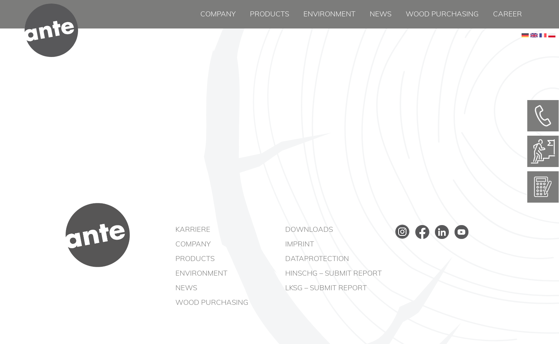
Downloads (309, 229)
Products (269, 14)
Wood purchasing (442, 14)
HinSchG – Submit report (333, 273)
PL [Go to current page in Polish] (552, 46)
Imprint (299, 244)
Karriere (192, 229)
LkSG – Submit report (326, 288)
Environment (329, 14)
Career (507, 14)
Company (218, 14)
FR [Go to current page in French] (543, 46)
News (380, 14)
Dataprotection (317, 258)
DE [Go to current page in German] (525, 46)
